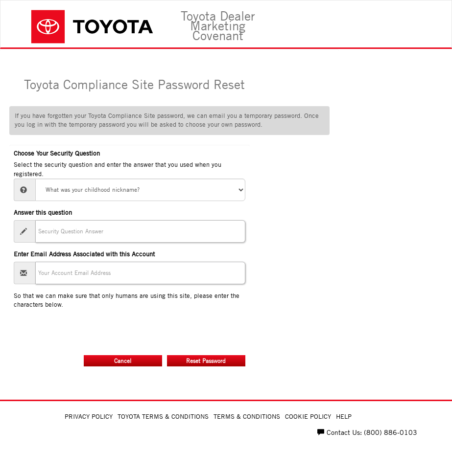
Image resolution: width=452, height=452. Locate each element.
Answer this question (43, 212)
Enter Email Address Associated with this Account (84, 254)
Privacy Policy (89, 416)
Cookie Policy (308, 416)
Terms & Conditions (247, 416)
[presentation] (88, 329)
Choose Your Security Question (57, 153)
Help (344, 416)
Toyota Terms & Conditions (163, 416)
